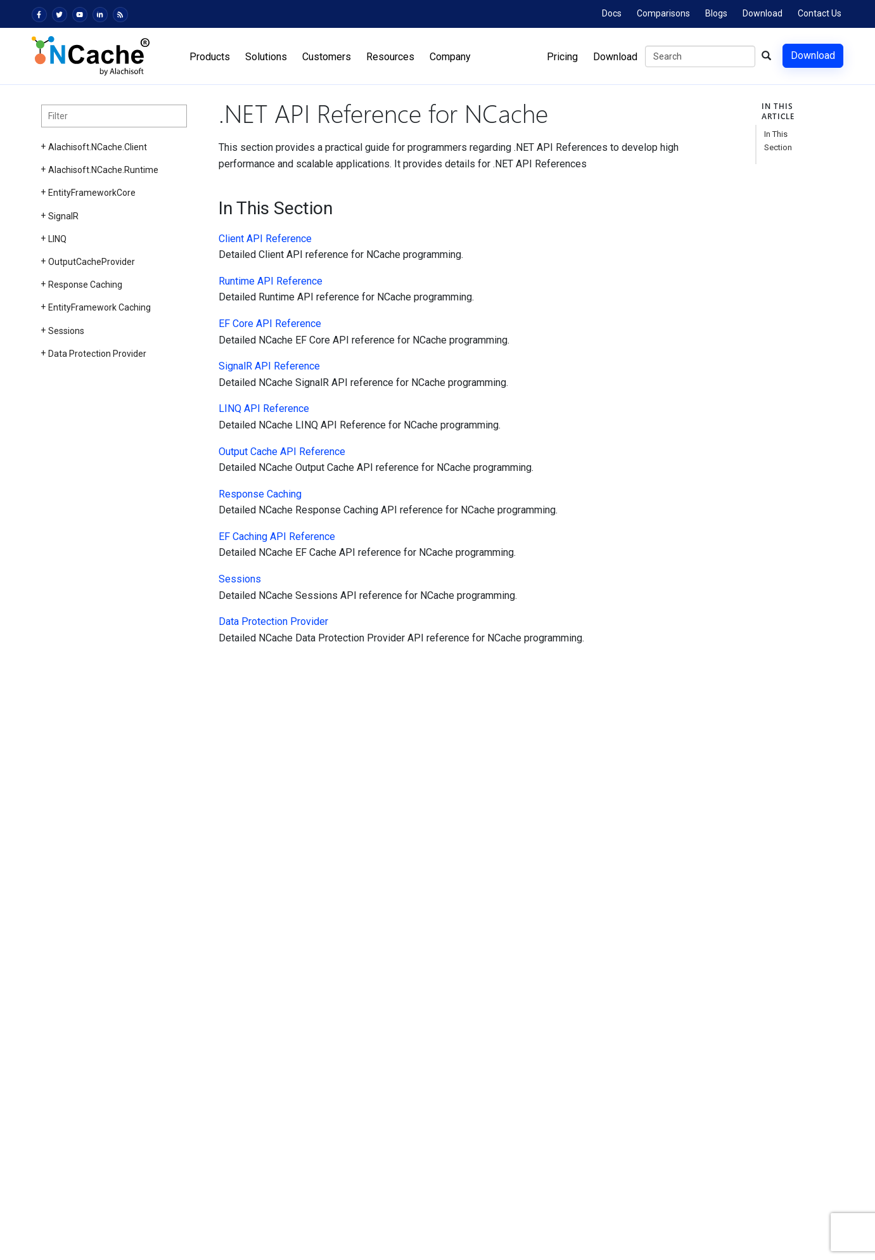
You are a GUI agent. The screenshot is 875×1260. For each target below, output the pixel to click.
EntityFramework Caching (99, 307)
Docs (612, 13)
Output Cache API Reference (282, 452)
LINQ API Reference (264, 408)
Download (762, 13)
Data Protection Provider (97, 354)
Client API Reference (265, 239)
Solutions (266, 57)
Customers (326, 57)
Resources (390, 57)
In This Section (778, 140)
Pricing (562, 57)
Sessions (66, 331)
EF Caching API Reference (277, 536)
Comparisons (663, 13)
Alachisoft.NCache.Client (97, 147)
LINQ (57, 239)
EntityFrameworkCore (92, 193)
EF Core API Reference (270, 324)
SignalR (63, 216)
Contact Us (819, 13)
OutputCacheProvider (91, 262)
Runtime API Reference (271, 281)
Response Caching (85, 285)
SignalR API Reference (269, 366)
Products (209, 57)
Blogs (716, 13)
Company (450, 57)
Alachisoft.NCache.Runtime (103, 170)
